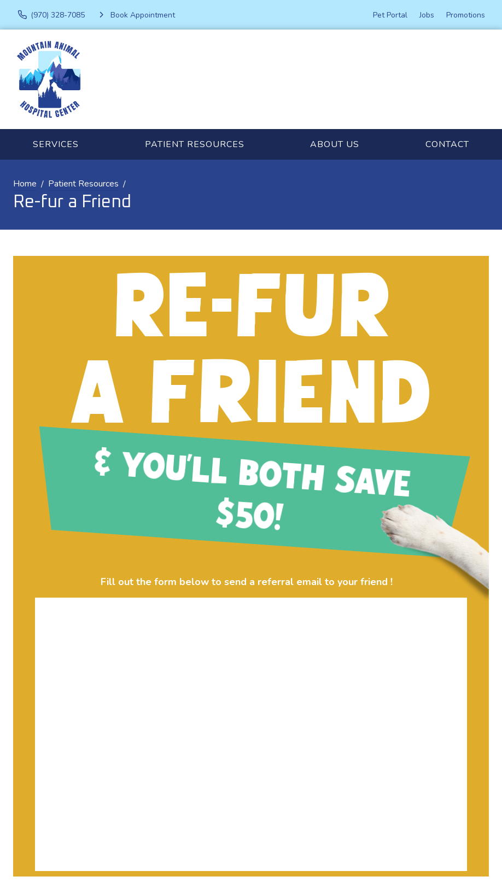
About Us (334, 144)
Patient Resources (194, 144)
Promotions (465, 15)
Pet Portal (390, 15)
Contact (447, 144)
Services (56, 144)
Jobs (426, 15)
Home (25, 184)
